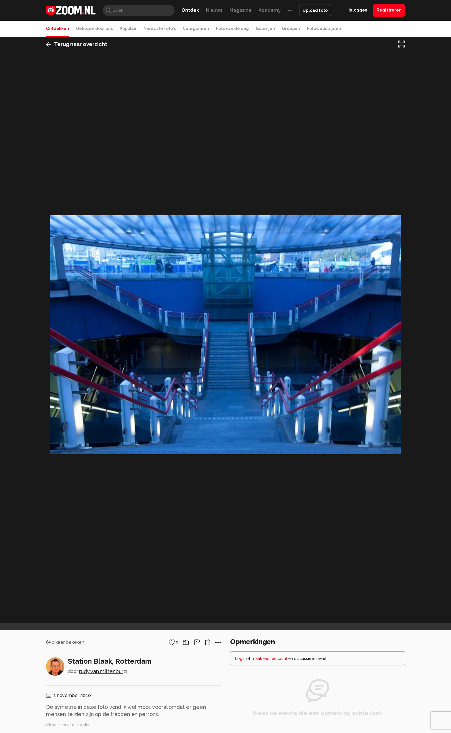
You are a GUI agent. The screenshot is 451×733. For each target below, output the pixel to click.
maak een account (270, 658)
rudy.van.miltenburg (103, 671)
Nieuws (214, 10)
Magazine (241, 10)
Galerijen (265, 28)
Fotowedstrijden (324, 28)
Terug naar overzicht (76, 44)
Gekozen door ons (94, 28)
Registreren (389, 10)
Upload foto (315, 10)
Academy (270, 10)
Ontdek (190, 10)
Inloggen (358, 10)
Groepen (291, 28)
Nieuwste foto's (160, 28)
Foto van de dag (232, 28)
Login (240, 658)
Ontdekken (57, 28)
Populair (128, 28)
